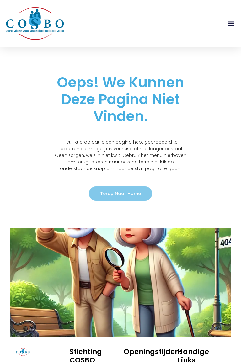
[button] (231, 24)
